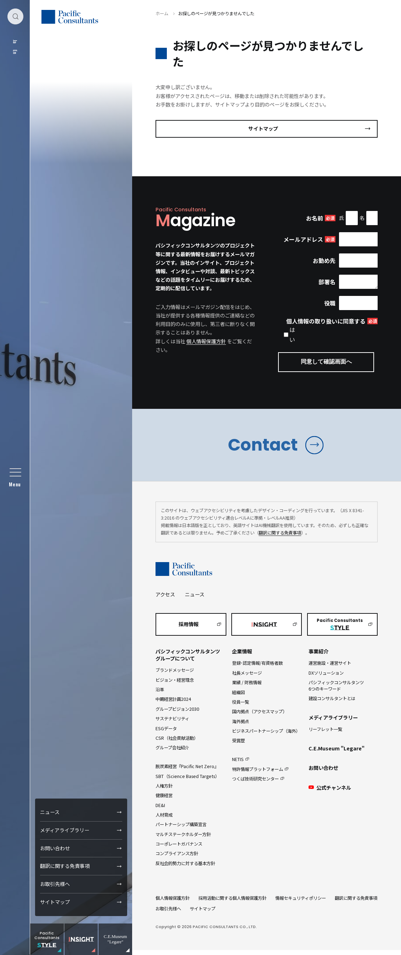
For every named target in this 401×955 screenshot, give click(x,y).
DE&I (160, 810)
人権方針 (164, 791)
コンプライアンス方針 (177, 859)
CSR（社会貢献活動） (177, 743)
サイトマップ (55, 901)
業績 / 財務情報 (246, 687)
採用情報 (188, 629)
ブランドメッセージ (175, 675)
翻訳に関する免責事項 (65, 865)
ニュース (50, 812)
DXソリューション (326, 678)
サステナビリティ (172, 723)
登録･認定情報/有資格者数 (257, 668)
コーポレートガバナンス (179, 849)
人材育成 (164, 820)
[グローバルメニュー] (15, 477)
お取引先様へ (55, 883)
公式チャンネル (330, 792)
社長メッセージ (247, 678)
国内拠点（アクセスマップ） (259, 716)
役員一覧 (240, 707)
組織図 (238, 697)
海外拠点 (240, 726)
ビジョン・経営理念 (175, 685)
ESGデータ (166, 733)
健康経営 (164, 800)
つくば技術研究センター (255, 783)
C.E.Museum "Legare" (337, 753)
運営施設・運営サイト (330, 668)
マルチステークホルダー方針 (183, 839)
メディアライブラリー (65, 830)
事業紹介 (318, 656)
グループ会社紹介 (172, 752)
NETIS (238, 764)
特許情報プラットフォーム (257, 774)
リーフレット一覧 (325, 734)
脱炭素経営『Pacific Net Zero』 (187, 771)
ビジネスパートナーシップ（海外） (266, 736)
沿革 (160, 694)
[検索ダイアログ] (15, 17)
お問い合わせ (55, 848)
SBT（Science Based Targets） (187, 781)
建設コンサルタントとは (332, 703)
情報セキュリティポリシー (300, 903)
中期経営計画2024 (173, 704)
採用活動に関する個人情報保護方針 (232, 903)
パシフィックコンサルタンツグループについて (188, 660)
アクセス (165, 599)
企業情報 (242, 656)
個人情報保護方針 (206, 341)
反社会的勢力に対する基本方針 (185, 868)
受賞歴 (238, 746)
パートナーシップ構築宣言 (181, 830)
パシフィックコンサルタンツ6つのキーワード (336, 690)
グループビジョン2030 (177, 714)
